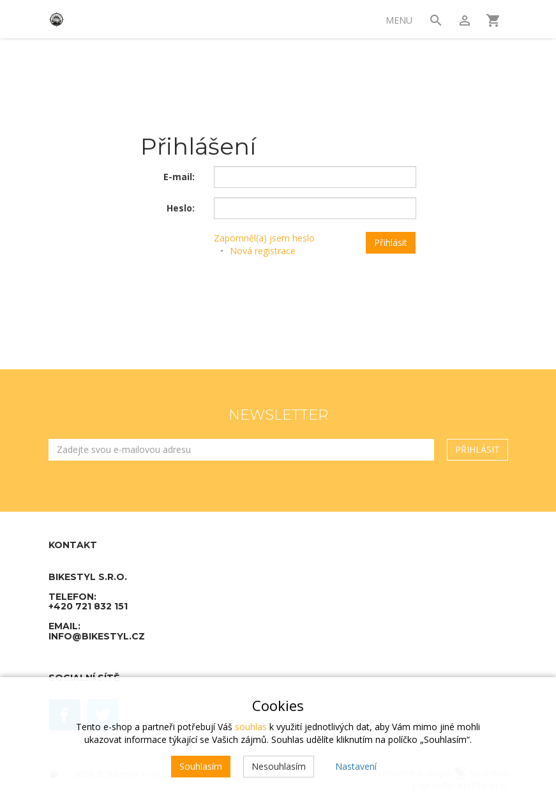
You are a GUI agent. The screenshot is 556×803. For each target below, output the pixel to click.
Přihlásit (390, 242)
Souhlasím (200, 766)
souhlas (251, 727)
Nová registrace (263, 251)
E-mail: (179, 177)
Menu (399, 20)
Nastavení (356, 766)
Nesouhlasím (279, 766)
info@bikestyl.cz (97, 636)
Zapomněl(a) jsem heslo (264, 238)
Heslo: (181, 208)
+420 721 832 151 (88, 606)
